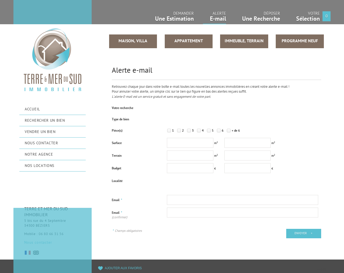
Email (117, 200)
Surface (117, 143)
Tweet (320, 269)
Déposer (261, 18)
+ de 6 (236, 131)
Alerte (214, 18)
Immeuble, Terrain (244, 41)
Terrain (117, 156)
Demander (174, 18)
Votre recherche (122, 108)
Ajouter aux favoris (123, 268)
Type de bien (120, 119)
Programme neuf (300, 41)
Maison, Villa (133, 41)
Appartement (188, 41)
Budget (116, 168)
